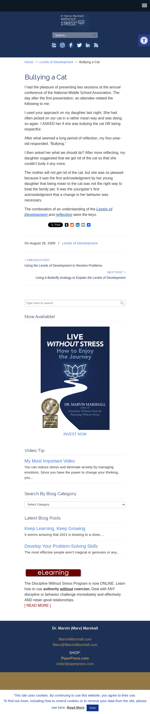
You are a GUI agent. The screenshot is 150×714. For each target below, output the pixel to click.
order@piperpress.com (75, 664)
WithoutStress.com (75, 22)
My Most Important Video (50, 460)
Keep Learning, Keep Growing (55, 528)
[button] (144, 40)
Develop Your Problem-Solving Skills (61, 546)
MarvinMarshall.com (75, 639)
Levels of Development (56, 62)
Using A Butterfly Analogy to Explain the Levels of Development (80, 277)
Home (29, 62)
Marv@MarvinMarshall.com (75, 645)
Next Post (116, 272)
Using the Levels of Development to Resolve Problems (63, 265)
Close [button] (92, 707)
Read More (76, 707)
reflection (64, 215)
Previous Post (37, 260)
